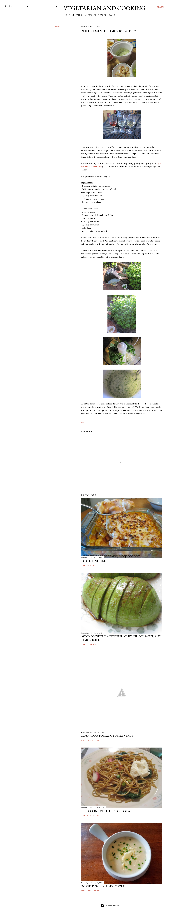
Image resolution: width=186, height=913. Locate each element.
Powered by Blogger (110, 905)
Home (66, 15)
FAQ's (99, 15)
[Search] (161, 7)
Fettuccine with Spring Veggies (105, 811)
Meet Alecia (77, 15)
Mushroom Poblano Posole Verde (107, 735)
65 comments (91, 565)
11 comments (91, 644)
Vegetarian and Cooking (104, 8)
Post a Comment (93, 740)
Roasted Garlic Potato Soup (103, 886)
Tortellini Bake (93, 561)
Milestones (89, 15)
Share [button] (57, 27)
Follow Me (108, 15)
